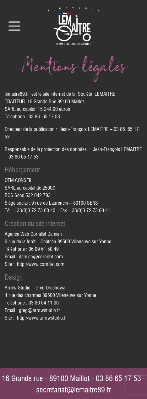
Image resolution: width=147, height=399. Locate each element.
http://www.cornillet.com (40, 264)
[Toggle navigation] (14, 26)
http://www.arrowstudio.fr (42, 318)
